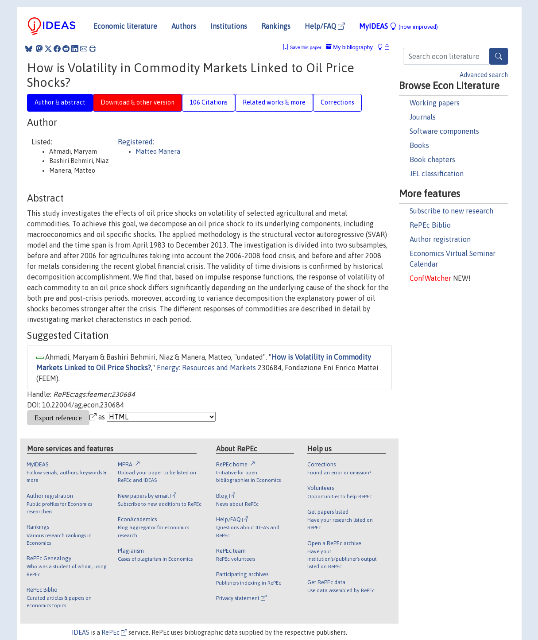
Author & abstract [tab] (60, 102)
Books (419, 145)
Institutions (228, 26)
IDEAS (80, 632)
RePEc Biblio (430, 225)
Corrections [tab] (337, 102)
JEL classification (437, 174)
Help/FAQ (325, 26)
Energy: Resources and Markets (206, 368)
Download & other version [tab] (137, 102)
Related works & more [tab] (274, 102)
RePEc (114, 632)
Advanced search (484, 74)
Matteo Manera (157, 151)
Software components (444, 131)
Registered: (136, 142)
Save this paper (305, 47)
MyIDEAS (398, 26)
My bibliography (349, 47)
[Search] (498, 56)
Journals (423, 117)
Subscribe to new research (451, 211)
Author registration (440, 239)
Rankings (275, 26)
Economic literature (125, 26)
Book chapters (432, 159)
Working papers (435, 103)
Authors (183, 26)
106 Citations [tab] (209, 102)
